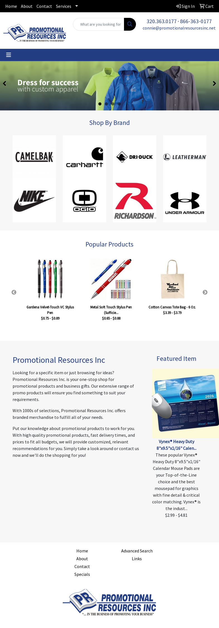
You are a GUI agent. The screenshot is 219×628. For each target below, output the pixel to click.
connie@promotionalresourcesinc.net (179, 28)
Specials (82, 574)
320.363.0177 (162, 21)
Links (137, 558)
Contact (44, 6)
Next (205, 292)
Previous (14, 292)
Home (11, 6)
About (27, 6)
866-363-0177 (196, 21)
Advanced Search (137, 551)
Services (63, 6)
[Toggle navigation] (8, 55)
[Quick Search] (98, 24)
